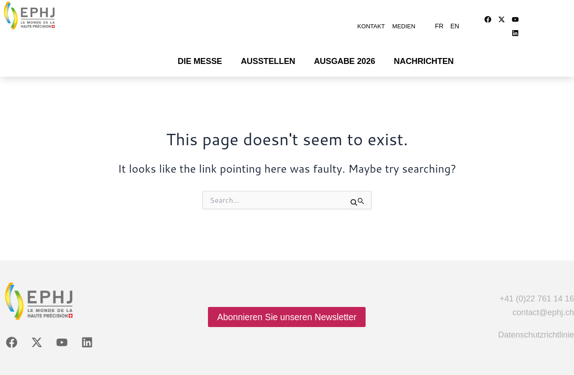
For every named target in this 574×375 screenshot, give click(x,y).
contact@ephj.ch (543, 301)
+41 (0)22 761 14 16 (537, 287)
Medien (403, 21)
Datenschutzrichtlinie (536, 323)
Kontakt (371, 21)
